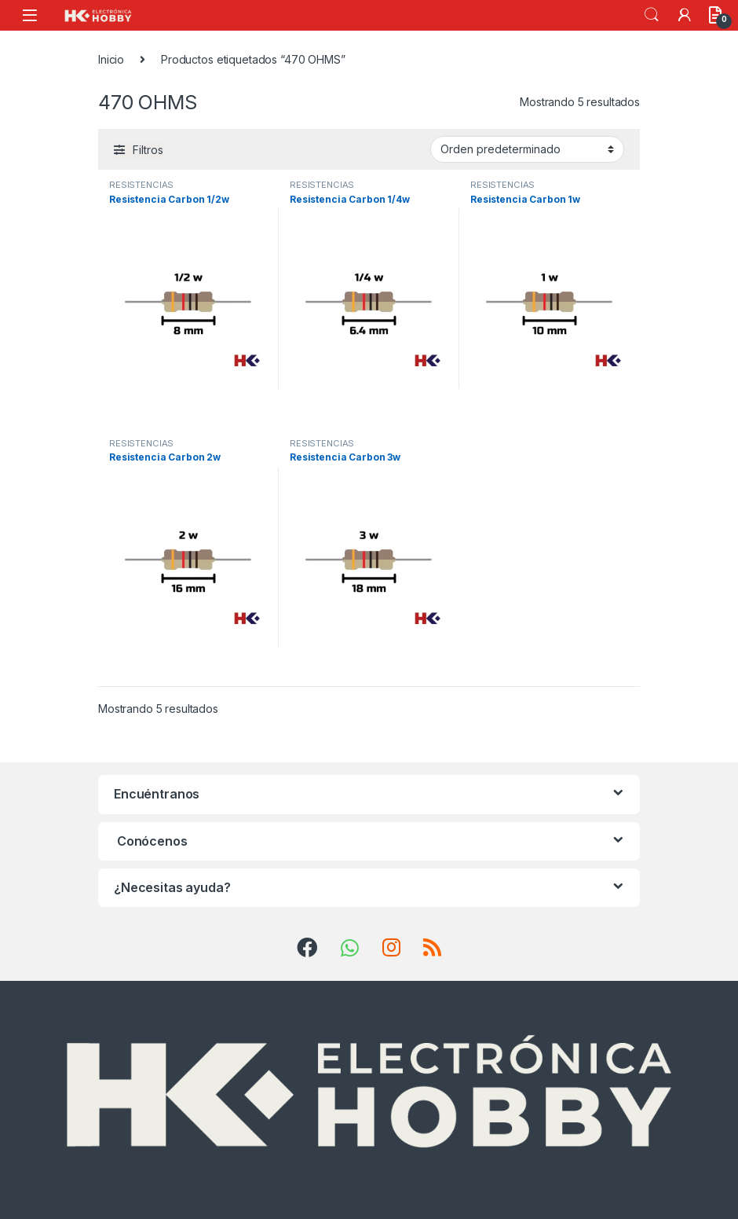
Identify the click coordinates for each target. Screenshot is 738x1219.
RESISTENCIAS (141, 184)
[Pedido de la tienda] (527, 149)
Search (651, 15)
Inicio (111, 59)
